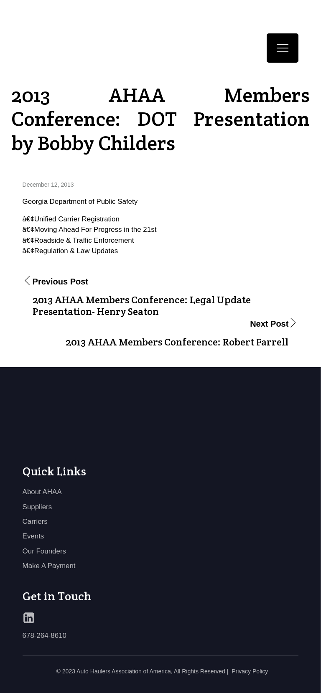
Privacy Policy (250, 671)
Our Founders (44, 551)
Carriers (35, 521)
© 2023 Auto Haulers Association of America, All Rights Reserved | (142, 671)
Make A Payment (49, 566)
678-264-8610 (44, 636)
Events (33, 536)
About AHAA (42, 492)
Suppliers (37, 507)
